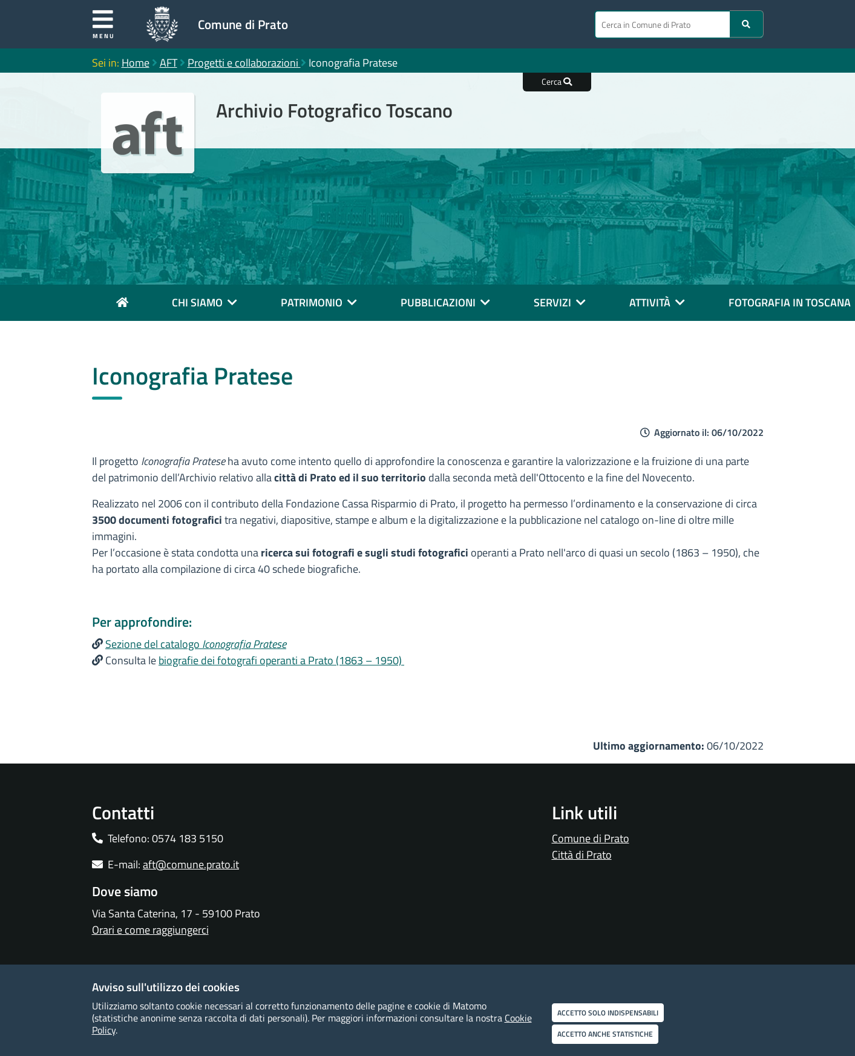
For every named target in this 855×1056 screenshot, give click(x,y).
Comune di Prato (243, 24)
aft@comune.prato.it (191, 864)
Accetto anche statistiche (605, 1034)
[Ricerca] (747, 24)
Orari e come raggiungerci (150, 930)
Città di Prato (582, 854)
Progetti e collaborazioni (244, 62)
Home (135, 62)
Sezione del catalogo (195, 644)
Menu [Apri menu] (104, 24)
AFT (168, 62)
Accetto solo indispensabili (607, 1012)
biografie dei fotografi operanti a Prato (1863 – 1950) (281, 660)
